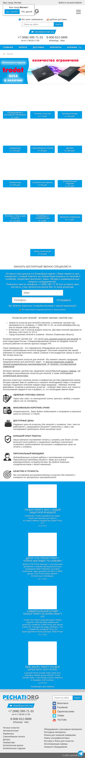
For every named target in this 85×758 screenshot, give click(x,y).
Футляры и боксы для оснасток (59, 741)
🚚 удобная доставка (56, 19)
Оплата (23, 47)
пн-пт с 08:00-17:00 (30, 40)
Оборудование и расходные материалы (63, 729)
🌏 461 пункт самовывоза (30, 19)
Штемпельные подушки (14, 748)
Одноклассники (63, 711)
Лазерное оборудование (55, 747)
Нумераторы (9, 742)
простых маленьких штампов (59, 362)
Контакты (55, 47)
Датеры (6, 739)
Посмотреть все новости (42, 686)
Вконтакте (60, 703)
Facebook (60, 707)
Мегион (10, 54)
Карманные (8, 733)
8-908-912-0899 (56, 37)
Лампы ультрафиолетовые (57, 738)
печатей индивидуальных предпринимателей (24, 364)
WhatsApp (54, 40)
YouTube (60, 719)
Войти (70, 2)
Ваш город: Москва (12, 2)
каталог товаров (68, 371)
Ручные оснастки (11, 728)
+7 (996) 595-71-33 (30, 37)
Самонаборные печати (14, 736)
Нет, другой (26, 11)
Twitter (58, 715)
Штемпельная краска (13, 745)
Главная (8, 47)
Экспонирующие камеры (56, 744)
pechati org (76, 755)
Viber (62, 40)
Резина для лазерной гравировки (60, 735)
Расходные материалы (55, 732)
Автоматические (11, 730)
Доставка (38, 47)
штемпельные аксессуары (15, 375)
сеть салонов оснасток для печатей (61, 339)
